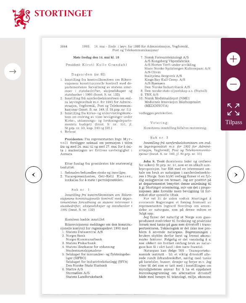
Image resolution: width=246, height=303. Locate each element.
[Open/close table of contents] (12, 71)
